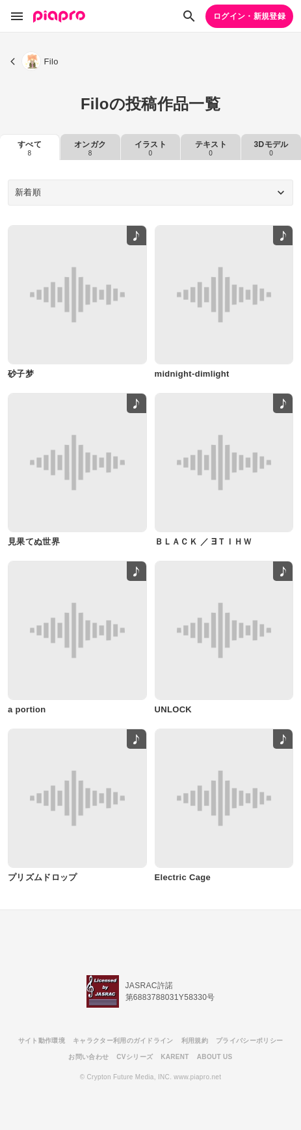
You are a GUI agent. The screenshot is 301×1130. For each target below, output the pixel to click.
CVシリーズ (134, 1056)
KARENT (175, 1056)
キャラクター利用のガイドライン (123, 1040)
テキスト (211, 148)
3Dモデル (271, 148)
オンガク (90, 148)
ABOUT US (215, 1056)
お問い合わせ (88, 1056)
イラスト (150, 148)
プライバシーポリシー (249, 1040)
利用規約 (194, 1040)
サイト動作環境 (41, 1040)
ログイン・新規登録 (249, 16)
